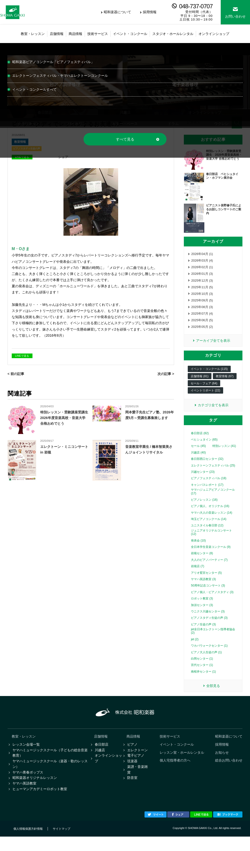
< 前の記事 (16, 374)
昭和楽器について (117, 12)
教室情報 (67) (225, 383)
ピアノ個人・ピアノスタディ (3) (212, 600)
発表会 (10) (198, 548)
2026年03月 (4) (202, 261)
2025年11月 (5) (202, 290)
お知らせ (222, 762)
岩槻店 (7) (197, 574)
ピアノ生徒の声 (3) (203, 632)
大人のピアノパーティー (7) (209, 567)
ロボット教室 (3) (202, 606)
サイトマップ (61, 843)
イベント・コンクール (177, 754)
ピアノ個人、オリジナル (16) (210, 514)
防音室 (132, 791)
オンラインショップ (108, 769)
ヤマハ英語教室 (24, 797)
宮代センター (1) (202, 673)
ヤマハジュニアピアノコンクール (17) (213, 499)
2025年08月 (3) (202, 311)
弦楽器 (132, 772)
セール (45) (198, 453)
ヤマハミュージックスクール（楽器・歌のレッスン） (50, 775)
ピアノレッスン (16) (204, 507)
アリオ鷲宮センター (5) (206, 580)
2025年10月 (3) (202, 297)
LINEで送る (22, 355)
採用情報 (149, 12)
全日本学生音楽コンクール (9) (210, 554)
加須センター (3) (202, 613)
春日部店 (101, 754)
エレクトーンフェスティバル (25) (213, 473)
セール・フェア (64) (204, 390)
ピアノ (132, 754)
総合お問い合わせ (228, 771)
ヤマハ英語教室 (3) (203, 587)
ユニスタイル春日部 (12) (207, 533)
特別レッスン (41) (224, 453)
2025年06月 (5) (202, 326)
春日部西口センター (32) (207, 466)
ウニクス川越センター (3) (208, 619)
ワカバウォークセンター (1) (209, 653)
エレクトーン (137, 760)
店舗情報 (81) (199, 383)
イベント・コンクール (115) (209, 376)
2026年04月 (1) (202, 254)
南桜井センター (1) (203, 679)
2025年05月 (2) (202, 333)
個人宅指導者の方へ (175, 771)
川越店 (100, 760)
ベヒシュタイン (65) (204, 447)
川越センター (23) (203, 479)
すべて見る (125, 139)
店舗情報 (101, 745)
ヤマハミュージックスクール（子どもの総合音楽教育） (50, 763)
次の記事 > (165, 374)
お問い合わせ (235, 16)
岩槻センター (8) (202, 561)
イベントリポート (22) (205, 397)
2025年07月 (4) (202, 319)
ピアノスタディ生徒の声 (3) (209, 625)
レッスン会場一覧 (26, 754)
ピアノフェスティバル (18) (208, 486)
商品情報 (133, 745)
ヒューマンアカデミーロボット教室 (39, 803)
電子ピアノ (135, 766)
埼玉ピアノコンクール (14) (208, 527)
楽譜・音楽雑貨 (137, 781)
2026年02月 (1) (202, 268)
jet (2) (194, 647)
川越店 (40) (198, 460)
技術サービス (170, 745)
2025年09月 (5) (202, 304)
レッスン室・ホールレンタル (182, 762)
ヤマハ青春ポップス (27, 784)
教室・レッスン (24, 745)
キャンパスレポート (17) (207, 492)
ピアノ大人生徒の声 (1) (206, 660)
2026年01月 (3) (202, 275)
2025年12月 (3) (202, 283)
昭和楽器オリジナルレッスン (34, 791)
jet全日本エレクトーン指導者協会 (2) (213, 638)
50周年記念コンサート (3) (208, 593)
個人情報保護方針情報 (28, 843)
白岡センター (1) (202, 666)
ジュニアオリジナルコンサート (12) (211, 540)
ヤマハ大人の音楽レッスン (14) (211, 520)
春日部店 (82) (200, 441)
